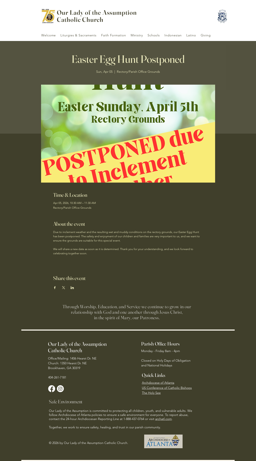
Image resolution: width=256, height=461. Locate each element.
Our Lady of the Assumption (97, 12)
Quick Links (153, 375)
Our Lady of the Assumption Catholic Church (77, 347)
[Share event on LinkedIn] (72, 287)
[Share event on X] (63, 287)
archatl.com (163, 419)
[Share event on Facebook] (55, 287)
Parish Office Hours (160, 344)
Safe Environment (65, 402)
